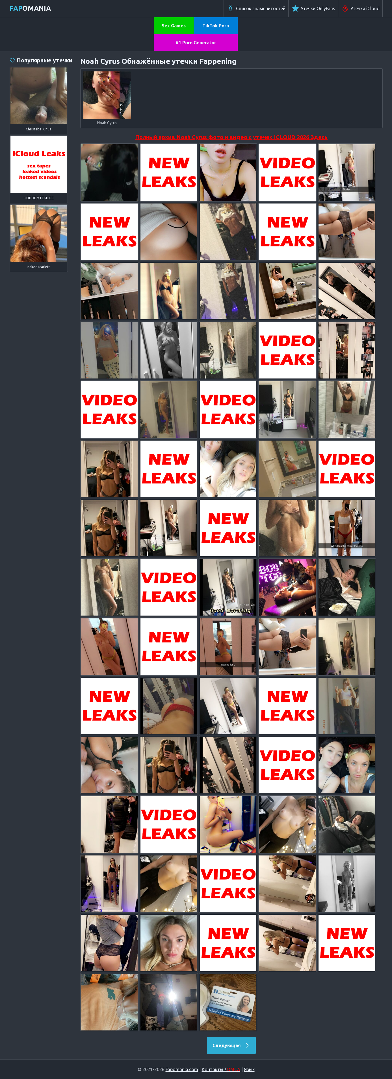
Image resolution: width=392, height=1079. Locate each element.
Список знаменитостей (256, 8)
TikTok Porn (215, 25)
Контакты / (221, 1069)
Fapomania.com (182, 1069)
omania (30, 8)
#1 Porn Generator (196, 42)
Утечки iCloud (360, 8)
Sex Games (174, 25)
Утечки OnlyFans (313, 8)
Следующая (231, 1045)
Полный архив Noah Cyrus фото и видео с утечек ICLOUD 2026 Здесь (231, 137)
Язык (249, 1069)
